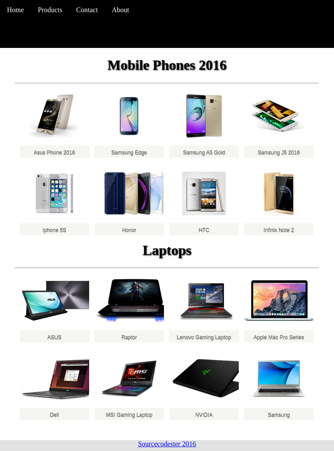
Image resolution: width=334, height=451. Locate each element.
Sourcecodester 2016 (167, 444)
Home (15, 10)
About (120, 10)
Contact (87, 10)
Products (50, 10)
